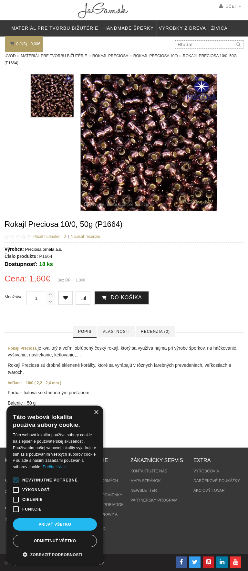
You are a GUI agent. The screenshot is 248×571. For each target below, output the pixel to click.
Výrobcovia (206, 471)
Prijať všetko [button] (55, 524)
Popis (85, 331)
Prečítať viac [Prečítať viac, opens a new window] (54, 467)
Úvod (10, 56)
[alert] (54, 485)
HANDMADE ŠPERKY (128, 28)
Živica (219, 28)
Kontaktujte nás (148, 471)
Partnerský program (154, 500)
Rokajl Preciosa (110, 56)
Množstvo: (14, 296)
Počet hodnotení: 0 (49, 236)
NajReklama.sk (47, 563)
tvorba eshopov (86, 563)
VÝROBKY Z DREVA (182, 28)
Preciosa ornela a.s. (43, 249)
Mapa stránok (145, 481)
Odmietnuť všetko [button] (55, 541)
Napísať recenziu (85, 236)
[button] (55, 554)
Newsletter (143, 490)
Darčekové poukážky (216, 481)
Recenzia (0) (155, 331)
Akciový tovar (209, 490)
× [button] (96, 412)
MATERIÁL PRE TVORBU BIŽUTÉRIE (54, 28)
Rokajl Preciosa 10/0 (155, 56)
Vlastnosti (116, 331)
